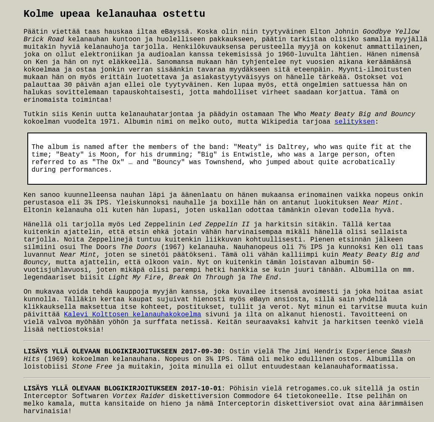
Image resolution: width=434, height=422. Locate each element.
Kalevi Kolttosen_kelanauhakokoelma (132, 314)
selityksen (354, 122)
